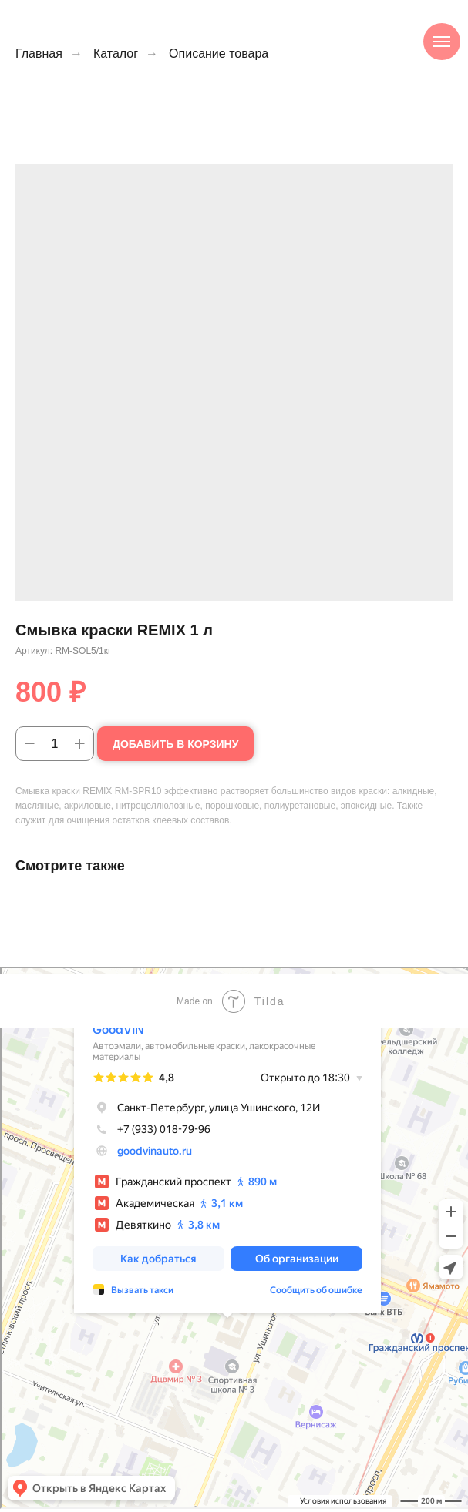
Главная (38, 53)
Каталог (115, 53)
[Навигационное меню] (441, 41)
